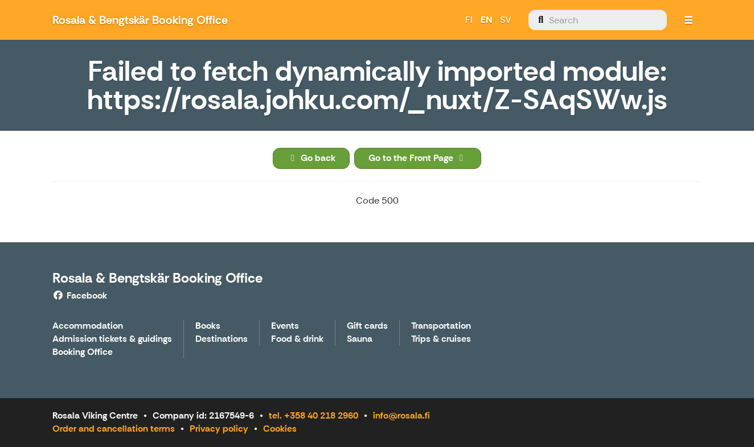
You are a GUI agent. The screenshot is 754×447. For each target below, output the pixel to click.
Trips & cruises (441, 339)
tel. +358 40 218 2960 (313, 415)
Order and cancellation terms (113, 428)
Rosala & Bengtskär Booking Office (157, 278)
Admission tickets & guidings (112, 339)
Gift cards (367, 326)
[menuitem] (597, 20)
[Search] (597, 20)
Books (207, 326)
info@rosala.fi (401, 415)
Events (285, 326)
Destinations (221, 339)
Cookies (280, 428)
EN (486, 20)
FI (469, 20)
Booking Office (82, 352)
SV (505, 20)
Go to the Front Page (417, 158)
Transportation (441, 326)
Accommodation (87, 326)
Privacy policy (219, 428)
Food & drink (297, 339)
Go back (311, 158)
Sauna (359, 339)
